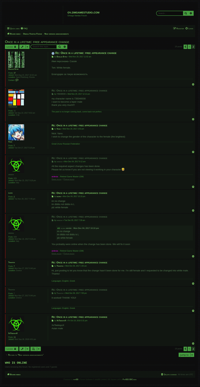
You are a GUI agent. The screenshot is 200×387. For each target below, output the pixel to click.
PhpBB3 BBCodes (129, 380)
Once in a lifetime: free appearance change (37, 42)
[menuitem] (24, 28)
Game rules (56, 179)
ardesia (11, 174)
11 (15, 337)
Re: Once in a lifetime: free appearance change (86, 53)
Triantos (11, 262)
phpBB (75, 380)
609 (15, 178)
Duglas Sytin (13, 69)
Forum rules (69, 179)
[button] (185, 47)
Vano (10, 142)
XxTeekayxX (12, 333)
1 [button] (189, 46)
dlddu (10, 193)
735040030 (12, 107)
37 (15, 73)
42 (15, 111)
